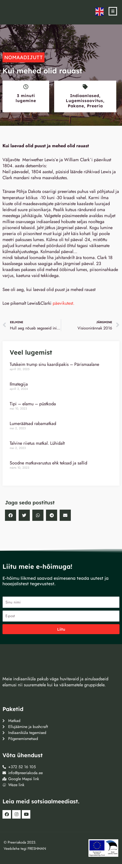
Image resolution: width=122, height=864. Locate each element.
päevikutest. (64, 303)
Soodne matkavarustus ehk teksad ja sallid (48, 463)
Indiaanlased (84, 95)
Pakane (76, 105)
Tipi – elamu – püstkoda (33, 404)
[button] (10, 515)
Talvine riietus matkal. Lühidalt (37, 443)
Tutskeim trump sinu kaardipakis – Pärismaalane (54, 364)
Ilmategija (19, 384)
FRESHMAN (37, 848)
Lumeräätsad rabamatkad (33, 423)
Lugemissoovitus (84, 100)
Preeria (95, 105)
